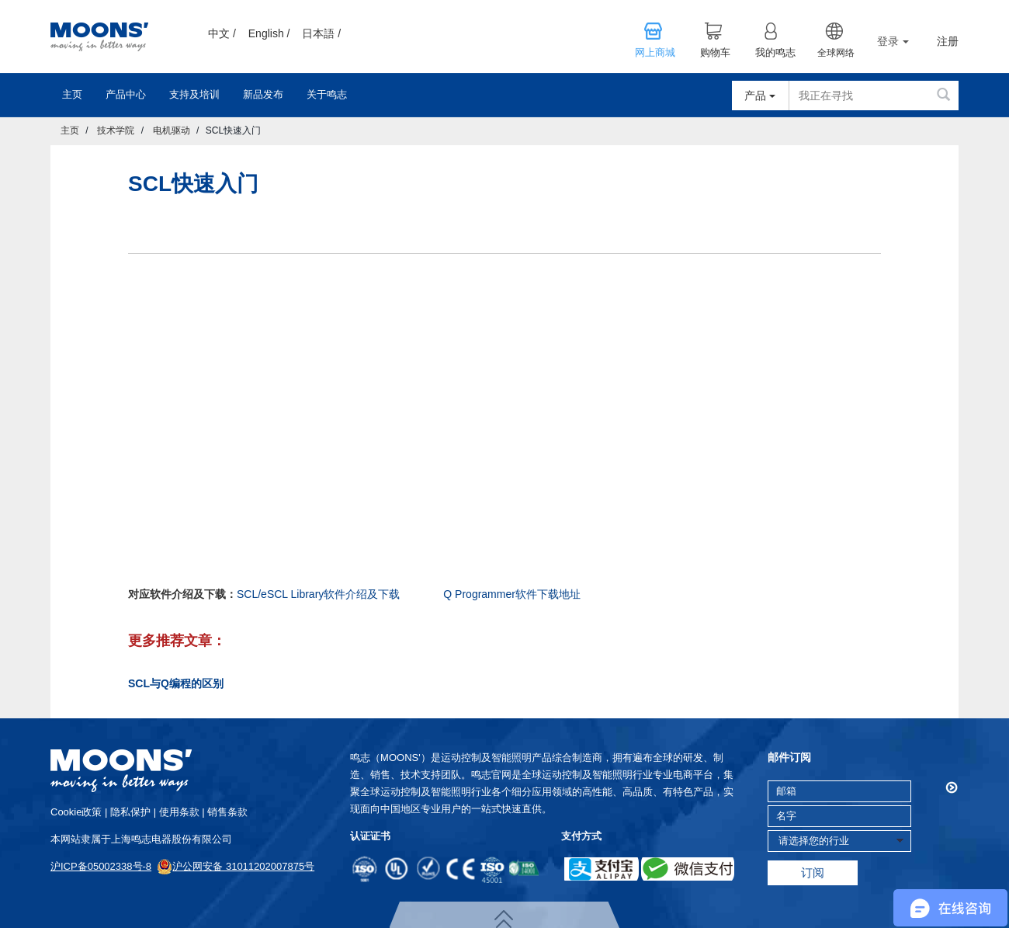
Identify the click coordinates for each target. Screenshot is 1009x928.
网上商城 (655, 52)
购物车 (715, 52)
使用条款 (179, 812)
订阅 (812, 872)
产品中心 (126, 94)
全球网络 (836, 52)
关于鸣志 (327, 94)
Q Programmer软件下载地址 (512, 594)
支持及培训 (194, 94)
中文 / (222, 33)
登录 (893, 41)
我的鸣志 (775, 52)
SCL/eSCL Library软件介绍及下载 (318, 594)
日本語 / (321, 33)
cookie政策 (76, 812)
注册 (948, 41)
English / (269, 33)
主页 (72, 94)
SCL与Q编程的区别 (176, 683)
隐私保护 (130, 812)
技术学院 (115, 130)
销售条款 (227, 812)
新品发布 (263, 94)
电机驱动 (171, 130)
